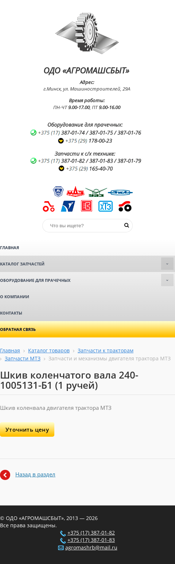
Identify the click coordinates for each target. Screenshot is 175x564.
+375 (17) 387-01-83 (91, 540)
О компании (14, 296)
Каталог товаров (49, 350)
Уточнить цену (27, 429)
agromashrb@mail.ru (91, 547)
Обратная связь (18, 329)
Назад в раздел (35, 474)
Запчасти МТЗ (22, 358)
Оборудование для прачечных (87, 280)
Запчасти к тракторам (105, 350)
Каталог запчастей (87, 263)
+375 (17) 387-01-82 (91, 532)
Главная (9, 247)
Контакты (11, 313)
